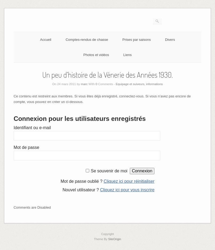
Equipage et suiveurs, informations (139, 84)
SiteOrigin (114, 239)
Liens (127, 55)
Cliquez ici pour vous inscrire (127, 190)
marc (84, 84)
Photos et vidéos (96, 55)
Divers (170, 40)
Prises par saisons (136, 40)
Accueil (45, 40)
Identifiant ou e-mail (32, 127)
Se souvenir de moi (109, 171)
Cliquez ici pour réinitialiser (129, 181)
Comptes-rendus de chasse (87, 40)
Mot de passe (26, 147)
